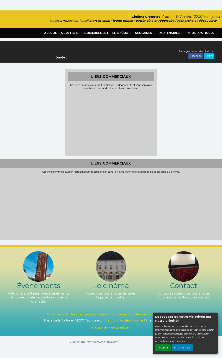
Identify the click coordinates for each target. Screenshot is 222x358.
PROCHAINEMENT (95, 33)
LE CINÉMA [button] (120, 33)
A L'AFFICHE (69, 33)
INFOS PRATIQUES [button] (201, 33)
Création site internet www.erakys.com (94, 341)
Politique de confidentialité (110, 328)
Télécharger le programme (92, 314)
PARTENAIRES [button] (170, 33)
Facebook (195, 56)
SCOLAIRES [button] (144, 33)
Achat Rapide (57, 314)
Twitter (209, 56)
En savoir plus (182, 347)
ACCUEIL (50, 33)
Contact (139, 320)
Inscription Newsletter (134, 314)
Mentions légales (117, 320)
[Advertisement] (111, 122)
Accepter (163, 347)
